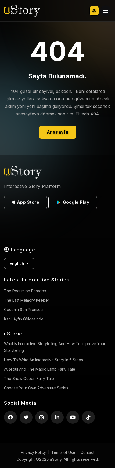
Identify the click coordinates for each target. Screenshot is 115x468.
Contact (87, 452)
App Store (25, 203)
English (18, 263)
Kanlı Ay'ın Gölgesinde (24, 319)
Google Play (72, 203)
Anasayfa (58, 132)
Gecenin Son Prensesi (23, 309)
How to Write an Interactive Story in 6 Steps (43, 359)
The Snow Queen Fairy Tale (29, 378)
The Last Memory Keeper (26, 300)
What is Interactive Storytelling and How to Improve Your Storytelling (54, 347)
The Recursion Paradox (25, 290)
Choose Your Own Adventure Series (36, 388)
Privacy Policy (33, 452)
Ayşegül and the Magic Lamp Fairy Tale (39, 369)
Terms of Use (63, 452)
